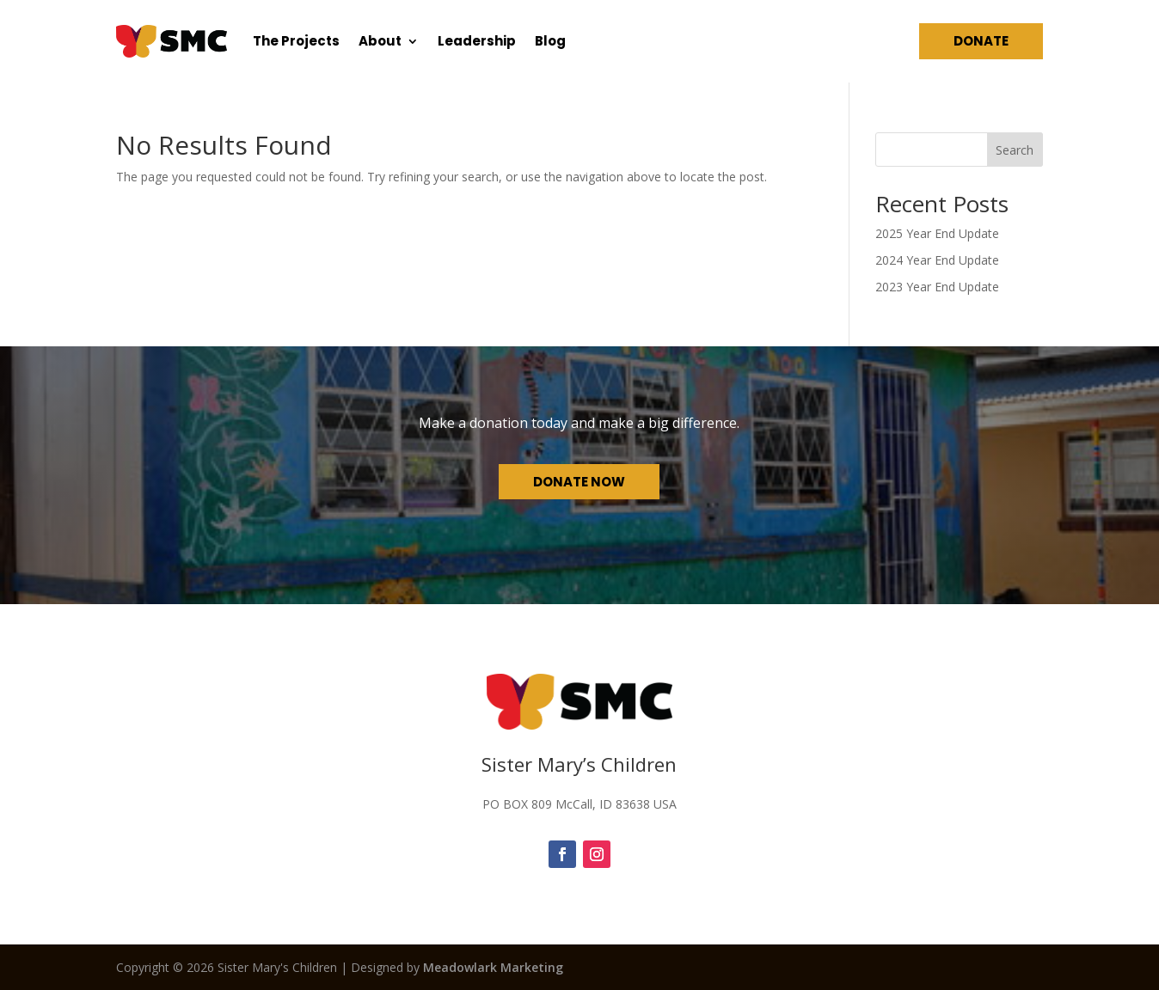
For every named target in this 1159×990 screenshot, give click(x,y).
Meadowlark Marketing (493, 967)
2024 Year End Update (937, 260)
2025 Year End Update (937, 233)
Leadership (477, 41)
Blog (550, 41)
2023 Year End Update (937, 286)
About (380, 41)
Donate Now (579, 482)
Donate (981, 41)
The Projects (296, 41)
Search (1014, 150)
